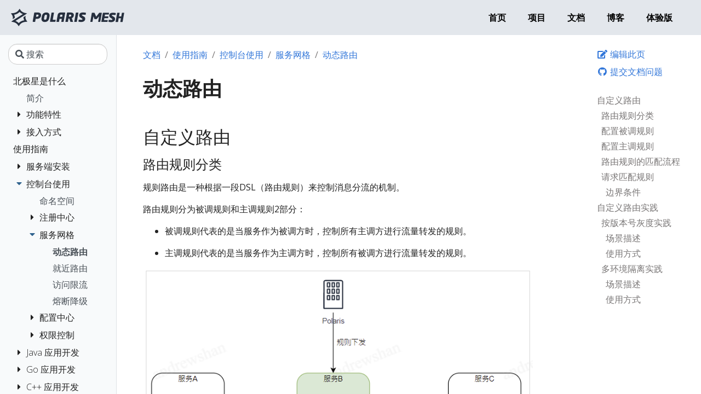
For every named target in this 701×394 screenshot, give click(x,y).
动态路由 (340, 55)
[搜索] (57, 54)
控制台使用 (241, 55)
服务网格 (293, 55)
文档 (151, 55)
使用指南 (190, 55)
